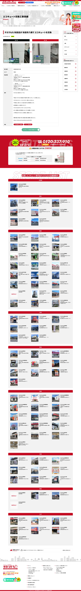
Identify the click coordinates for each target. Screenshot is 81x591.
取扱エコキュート (56, 8)
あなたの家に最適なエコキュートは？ (34, 570)
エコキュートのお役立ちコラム (74, 8)
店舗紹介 (64, 8)
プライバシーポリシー (31, 587)
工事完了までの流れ (59, 568)
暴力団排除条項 (30, 584)
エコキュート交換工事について (32, 8)
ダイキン (70, 39)
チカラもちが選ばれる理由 (60, 567)
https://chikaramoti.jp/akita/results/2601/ (23, 120)
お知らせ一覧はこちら (66, 550)
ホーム (2, 8)
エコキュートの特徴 (32, 569)
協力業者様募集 (58, 571)
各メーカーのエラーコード (47, 567)
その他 (70, 54)
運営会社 (57, 569)
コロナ (70, 50)
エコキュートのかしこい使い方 (48, 568)
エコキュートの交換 (22, 4)
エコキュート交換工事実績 (46, 8)
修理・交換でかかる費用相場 (47, 569)
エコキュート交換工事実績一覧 (31, 130)
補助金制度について (32, 572)
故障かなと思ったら (21, 8)
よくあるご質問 (31, 573)
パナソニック (70, 47)
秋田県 (12, 36)
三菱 (70, 43)
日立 (70, 36)
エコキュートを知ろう (11, 8)
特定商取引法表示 (31, 582)
